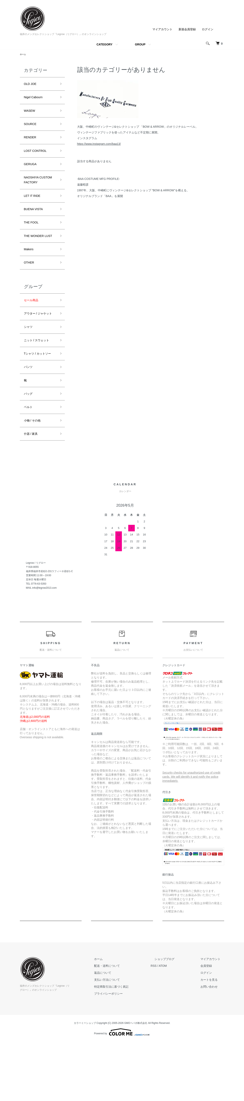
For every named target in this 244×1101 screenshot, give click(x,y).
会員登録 (210, 1025)
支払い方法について (126, 1038)
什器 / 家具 (33, 492)
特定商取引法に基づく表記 (130, 1045)
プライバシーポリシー (127, 1052)
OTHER (30, 294)
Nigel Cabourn (35, 100)
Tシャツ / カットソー (39, 401)
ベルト (29, 463)
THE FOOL (33, 244)
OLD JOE (32, 85)
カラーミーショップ (85, 1082)
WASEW (31, 114)
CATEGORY (104, 44)
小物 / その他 (34, 478)
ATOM (178, 1025)
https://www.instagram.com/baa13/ (99, 144)
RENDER (31, 144)
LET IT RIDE (34, 215)
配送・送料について (126, 1025)
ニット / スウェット (40, 383)
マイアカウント (162, 29)
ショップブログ (176, 1018)
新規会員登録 (187, 29)
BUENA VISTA (36, 230)
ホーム (23, 54)
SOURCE (32, 129)
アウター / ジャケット (40, 351)
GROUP (140, 44)
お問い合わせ (213, 1045)
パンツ (29, 419)
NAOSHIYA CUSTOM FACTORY (33, 194)
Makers (30, 280)
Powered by (122, 1091)
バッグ (29, 448)
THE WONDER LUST (36, 262)
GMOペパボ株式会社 (135, 1082)
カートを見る (213, 1038)
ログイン (207, 29)
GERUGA (32, 173)
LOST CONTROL (38, 158)
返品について (121, 1031)
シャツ (29, 369)
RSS (169, 1025)
